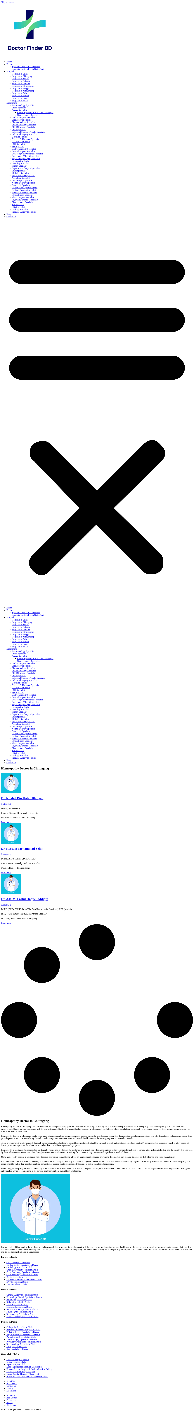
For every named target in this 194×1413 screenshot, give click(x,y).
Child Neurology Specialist (23, 127)
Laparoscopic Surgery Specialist (26, 168)
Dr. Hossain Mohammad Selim (22, 848)
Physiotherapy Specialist (22, 195)
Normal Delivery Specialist (23, 183)
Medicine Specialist (20, 173)
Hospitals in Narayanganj (23, 91)
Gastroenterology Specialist (24, 149)
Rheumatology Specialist (22, 202)
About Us (10, 1381)
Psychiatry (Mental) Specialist (25, 200)
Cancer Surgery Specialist (28, 115)
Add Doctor (11, 1383)
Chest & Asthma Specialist (23, 122)
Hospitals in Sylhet (20, 93)
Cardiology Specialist (21, 120)
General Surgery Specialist (23, 151)
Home (9, 62)
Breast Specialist (19, 108)
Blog (8, 214)
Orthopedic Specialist (21, 185)
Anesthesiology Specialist (23, 105)
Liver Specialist (18, 171)
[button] (97, 412)
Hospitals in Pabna (20, 100)
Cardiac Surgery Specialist (23, 117)
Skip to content (7, 2)
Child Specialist (19, 129)
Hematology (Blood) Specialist (25, 156)
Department (11, 103)
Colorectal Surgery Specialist (24, 134)
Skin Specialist (18, 207)
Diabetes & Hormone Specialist (25, 139)
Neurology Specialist (21, 178)
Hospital (10, 71)
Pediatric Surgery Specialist (24, 190)
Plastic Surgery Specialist (23, 197)
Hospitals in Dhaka (20, 74)
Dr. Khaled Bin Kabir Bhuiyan (22, 798)
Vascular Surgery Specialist (24, 212)
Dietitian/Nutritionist (21, 141)
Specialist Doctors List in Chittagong (28, 69)
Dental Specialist (19, 137)
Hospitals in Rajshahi (21, 81)
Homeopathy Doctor (21, 161)
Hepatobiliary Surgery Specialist (26, 158)
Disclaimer (11, 1391)
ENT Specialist (18, 144)
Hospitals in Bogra (20, 98)
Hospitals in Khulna (20, 78)
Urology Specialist (20, 209)
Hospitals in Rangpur (21, 88)
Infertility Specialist (20, 163)
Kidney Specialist (19, 166)
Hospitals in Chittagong (22, 76)
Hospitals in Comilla (21, 83)
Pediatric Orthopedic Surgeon (24, 187)
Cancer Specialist (19, 110)
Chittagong (6, 804)
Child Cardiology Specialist (24, 125)
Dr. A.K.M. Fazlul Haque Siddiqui (24, 899)
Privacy (9, 1388)
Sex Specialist (18, 204)
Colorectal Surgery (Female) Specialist (28, 132)
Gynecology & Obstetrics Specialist (27, 154)
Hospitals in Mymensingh (23, 86)
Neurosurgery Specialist (22, 180)
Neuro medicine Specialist (23, 175)
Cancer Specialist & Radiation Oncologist (35, 112)
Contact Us (11, 217)
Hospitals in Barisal (20, 95)
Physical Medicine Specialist (24, 192)
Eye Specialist (18, 146)
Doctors (9, 64)
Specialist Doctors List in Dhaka (26, 66)
